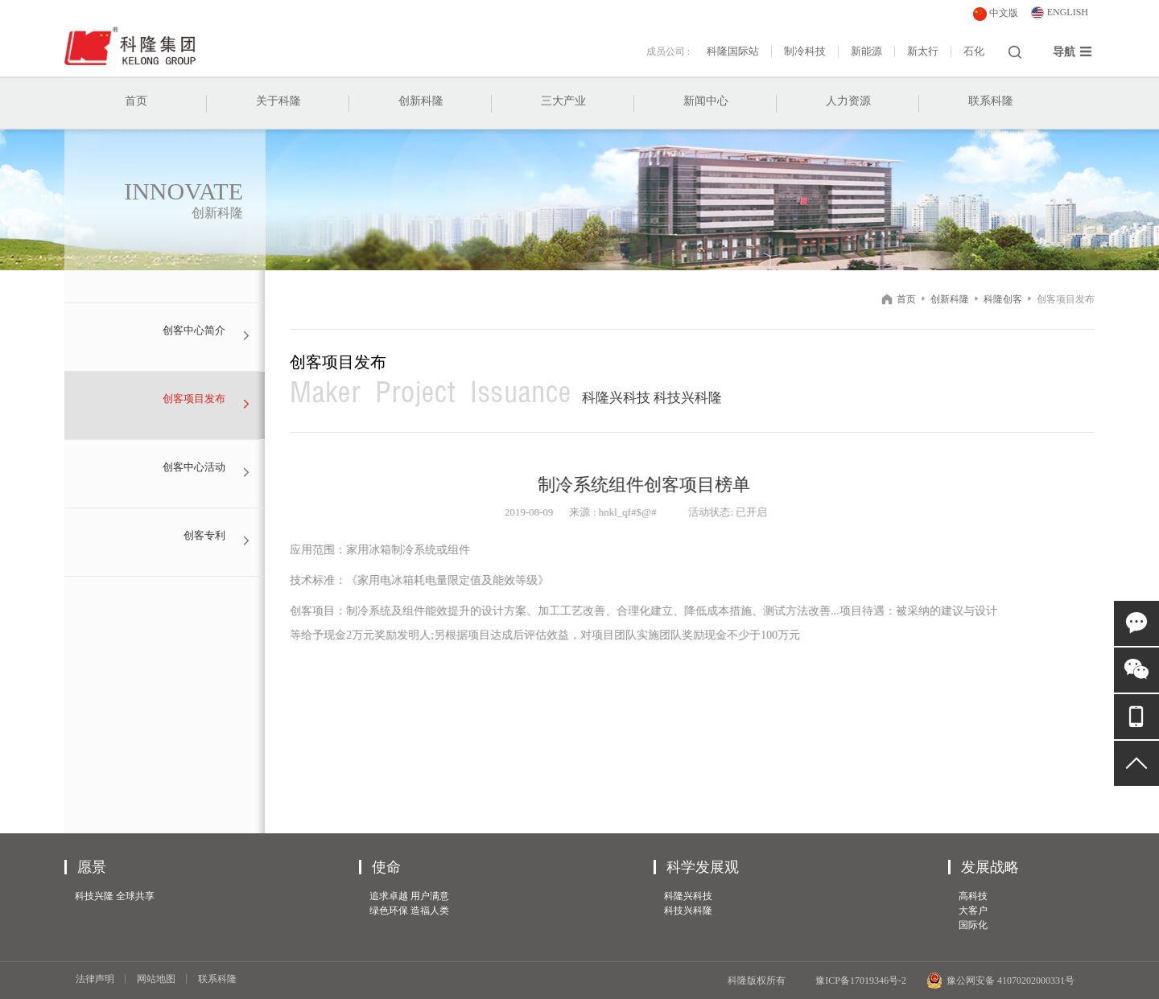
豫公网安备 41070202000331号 (1000, 980)
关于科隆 (278, 101)
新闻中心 (705, 101)
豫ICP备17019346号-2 (860, 980)
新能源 (866, 51)
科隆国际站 (733, 51)
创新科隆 (420, 101)
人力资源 (848, 101)
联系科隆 (990, 101)
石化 (973, 51)
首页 (136, 101)
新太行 (922, 51)
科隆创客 (1003, 299)
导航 (1072, 51)
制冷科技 (805, 51)
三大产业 (563, 101)
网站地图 (156, 979)
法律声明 (95, 979)
